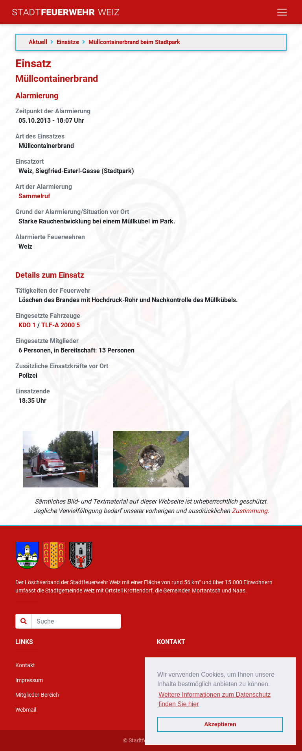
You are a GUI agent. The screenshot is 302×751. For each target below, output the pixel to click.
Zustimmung (249, 511)
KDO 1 (27, 325)
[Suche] (76, 621)
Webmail (25, 710)
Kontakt (25, 665)
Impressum (29, 680)
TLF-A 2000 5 (60, 325)
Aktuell (38, 42)
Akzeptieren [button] (220, 724)
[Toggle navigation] (282, 13)
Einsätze (68, 42)
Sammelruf (34, 196)
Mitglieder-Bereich (37, 695)
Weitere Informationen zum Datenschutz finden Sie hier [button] (214, 699)
